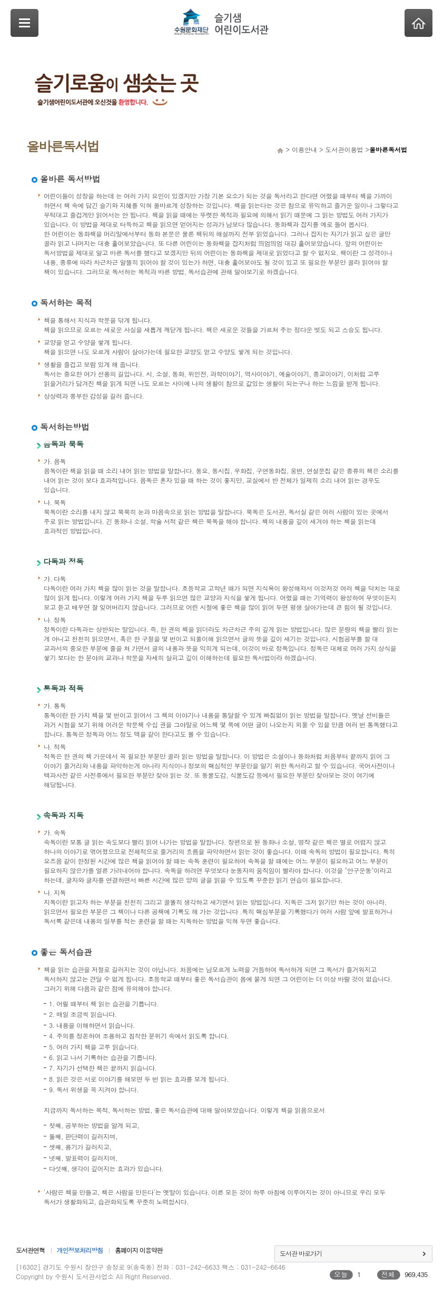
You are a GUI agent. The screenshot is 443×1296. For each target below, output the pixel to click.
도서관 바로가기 (301, 1253)
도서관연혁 (30, 1249)
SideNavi (24, 23)
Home (418, 23)
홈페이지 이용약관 (138, 1249)
